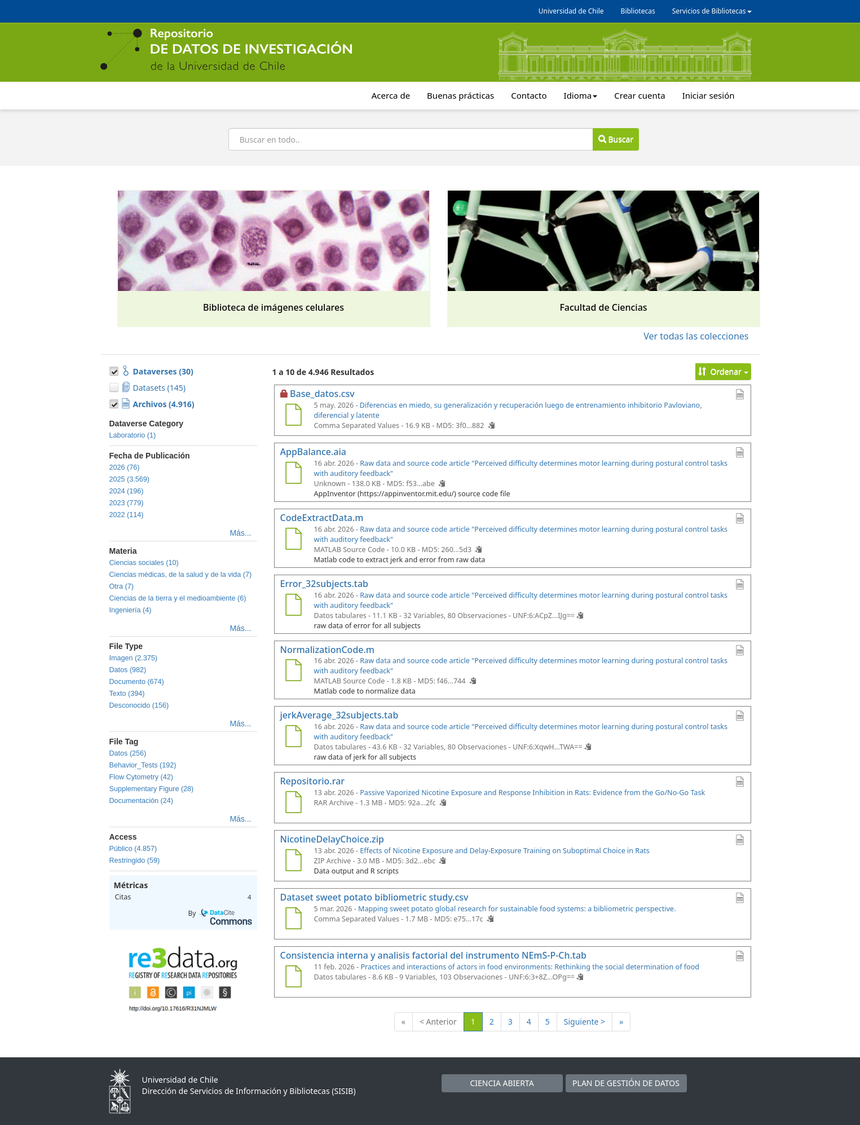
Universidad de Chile (571, 11)
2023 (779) (126, 503)
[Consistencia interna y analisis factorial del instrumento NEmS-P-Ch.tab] (293, 977)
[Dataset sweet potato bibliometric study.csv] (293, 919)
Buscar (615, 139)
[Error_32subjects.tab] (293, 606)
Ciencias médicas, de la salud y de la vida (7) (180, 575)
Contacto (528, 95)
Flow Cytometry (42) (141, 777)
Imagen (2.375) (133, 658)
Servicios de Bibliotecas (712, 11)
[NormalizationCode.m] (293, 671)
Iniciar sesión (708, 95)
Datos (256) (128, 753)
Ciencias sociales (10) (144, 563)
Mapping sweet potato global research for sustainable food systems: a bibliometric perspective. (517, 909)
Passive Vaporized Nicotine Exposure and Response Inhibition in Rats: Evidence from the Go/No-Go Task (532, 792)
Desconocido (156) (139, 705)
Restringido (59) (134, 860)
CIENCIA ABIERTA (501, 1083)
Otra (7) (121, 586)
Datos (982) (128, 670)
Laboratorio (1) (132, 435)
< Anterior (438, 1021)
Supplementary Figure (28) (151, 789)
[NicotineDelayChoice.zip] (293, 861)
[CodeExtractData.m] (293, 540)
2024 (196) (126, 491)
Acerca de (391, 95)
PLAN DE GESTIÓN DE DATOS (626, 1083)
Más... (240, 532)
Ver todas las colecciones (695, 336)
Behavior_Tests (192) (143, 765)
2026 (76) (124, 467)
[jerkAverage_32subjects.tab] (293, 737)
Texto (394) (127, 694)
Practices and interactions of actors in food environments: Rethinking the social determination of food (529, 967)
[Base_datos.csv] (293, 416)
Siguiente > (584, 1021)
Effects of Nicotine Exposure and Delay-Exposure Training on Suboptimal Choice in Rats (505, 850)
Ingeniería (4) (130, 610)
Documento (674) (136, 682)
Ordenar (723, 371)
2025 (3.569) (129, 479)
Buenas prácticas (460, 95)
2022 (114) (126, 515)
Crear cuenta (639, 95)
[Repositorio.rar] (293, 803)
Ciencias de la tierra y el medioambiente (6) (177, 598)
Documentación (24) (141, 801)
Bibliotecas (638, 11)
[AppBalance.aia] (293, 474)
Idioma (581, 95)
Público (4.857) (133, 849)
